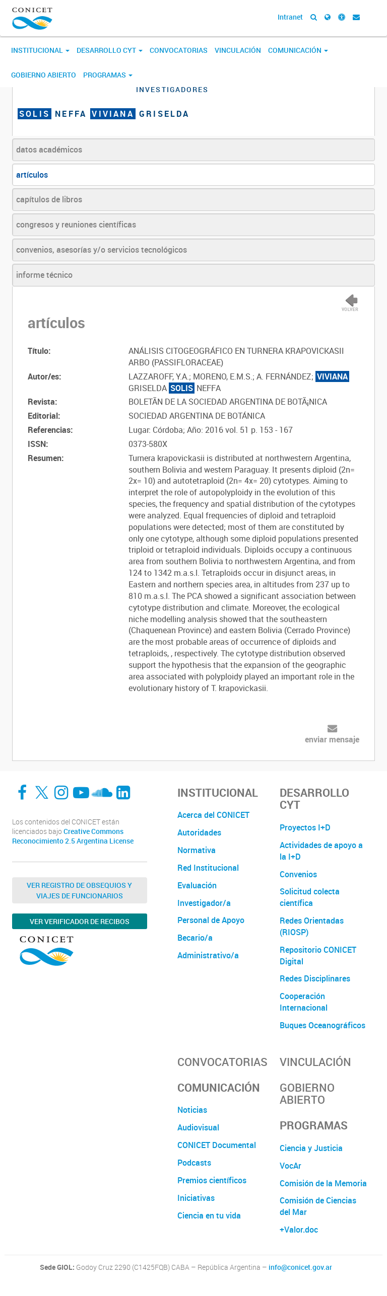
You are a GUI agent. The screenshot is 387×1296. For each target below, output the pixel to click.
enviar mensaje (332, 739)
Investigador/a (204, 902)
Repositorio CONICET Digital (318, 955)
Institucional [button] (40, 50)
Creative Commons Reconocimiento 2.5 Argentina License (73, 836)
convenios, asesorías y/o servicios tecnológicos (101, 249)
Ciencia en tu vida (209, 1215)
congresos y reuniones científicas (76, 224)
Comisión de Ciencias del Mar (318, 1206)
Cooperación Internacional (304, 1001)
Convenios (298, 874)
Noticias (192, 1109)
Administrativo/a (208, 955)
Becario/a (195, 937)
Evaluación (197, 885)
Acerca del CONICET (213, 814)
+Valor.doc (299, 1229)
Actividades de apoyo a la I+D (321, 851)
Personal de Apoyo (210, 920)
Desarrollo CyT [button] (110, 50)
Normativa (196, 850)
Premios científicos (211, 1180)
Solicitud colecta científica (310, 897)
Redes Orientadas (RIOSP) (312, 926)
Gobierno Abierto (43, 75)
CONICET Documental (216, 1145)
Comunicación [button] (298, 50)
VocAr (290, 1165)
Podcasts (194, 1162)
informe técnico (44, 274)
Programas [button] (108, 75)
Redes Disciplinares (315, 978)
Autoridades (199, 832)
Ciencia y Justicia (311, 1148)
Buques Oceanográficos (322, 1025)
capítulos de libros (49, 199)
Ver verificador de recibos (80, 921)
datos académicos (49, 149)
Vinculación (238, 50)
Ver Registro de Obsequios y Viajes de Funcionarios (79, 890)
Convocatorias (179, 50)
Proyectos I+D (305, 827)
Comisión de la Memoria (323, 1183)
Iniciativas (196, 1197)
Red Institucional (208, 867)
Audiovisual (198, 1127)
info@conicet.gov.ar (300, 1267)
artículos (32, 174)
